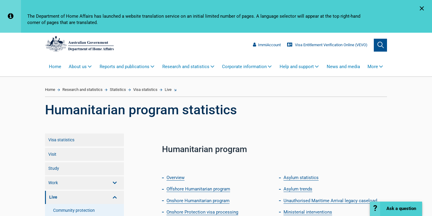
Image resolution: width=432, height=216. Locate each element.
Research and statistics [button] (185, 66)
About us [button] (78, 66)
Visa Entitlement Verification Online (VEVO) (327, 45)
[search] (380, 45)
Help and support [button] (297, 66)
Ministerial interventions (308, 212)
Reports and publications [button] (124, 66)
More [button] (373, 66)
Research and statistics (82, 89)
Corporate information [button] (244, 66)
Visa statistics (145, 89)
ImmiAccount (266, 45)
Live (168, 89)
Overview (175, 177)
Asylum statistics (301, 177)
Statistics (118, 89)
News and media (343, 66)
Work (53, 182)
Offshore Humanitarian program (198, 189)
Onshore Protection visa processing (202, 212)
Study (53, 168)
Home (55, 66)
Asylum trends (298, 189)
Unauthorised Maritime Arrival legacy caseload (330, 200)
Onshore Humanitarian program (198, 200)
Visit (52, 154)
